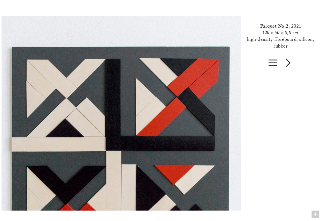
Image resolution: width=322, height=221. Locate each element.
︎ (273, 62)
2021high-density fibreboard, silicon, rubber (280, 36)
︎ (288, 62)
